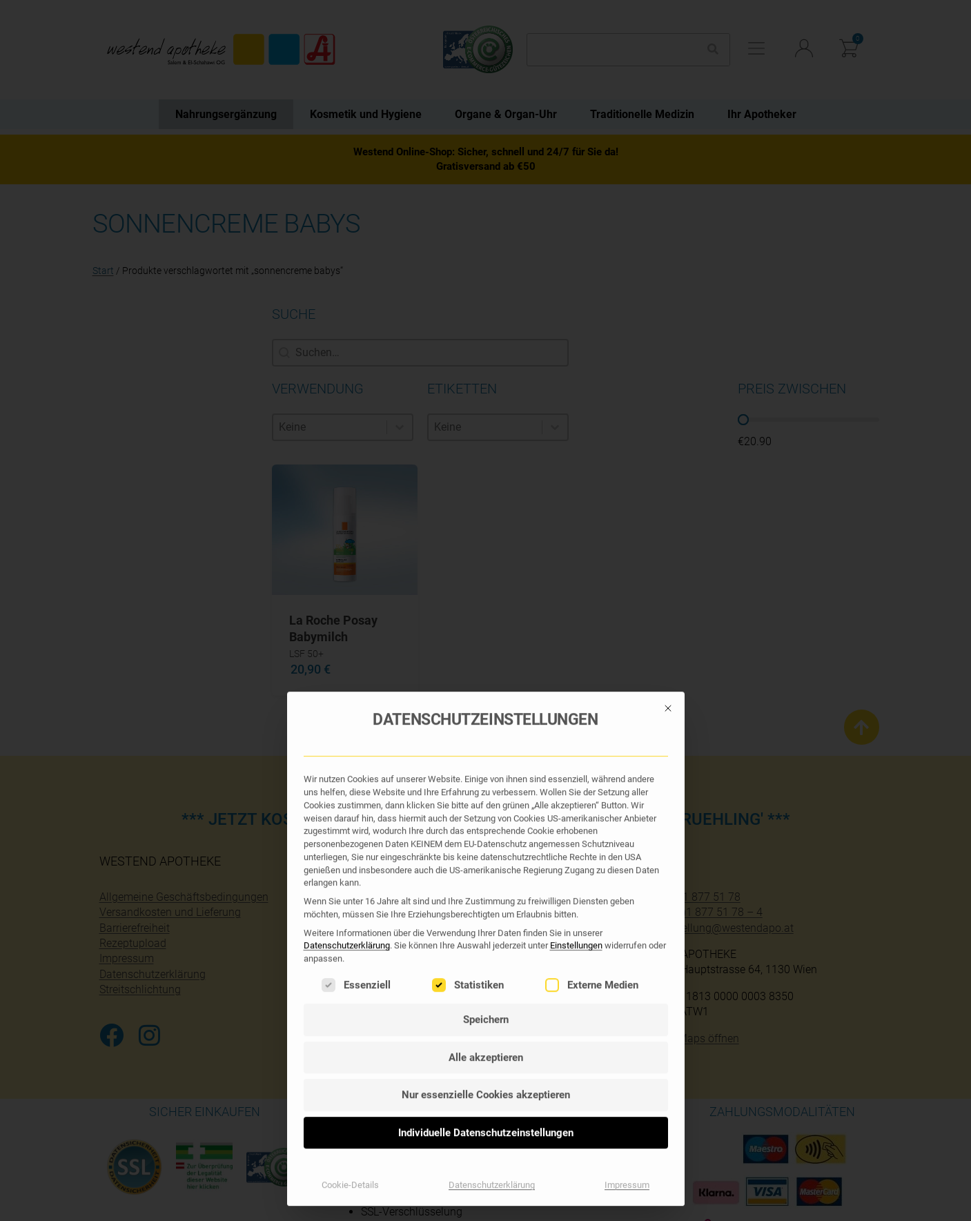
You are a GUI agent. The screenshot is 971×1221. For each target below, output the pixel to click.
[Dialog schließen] (668, 349)
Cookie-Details (350, 826)
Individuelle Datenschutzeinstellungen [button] (485, 774)
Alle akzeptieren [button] (486, 698)
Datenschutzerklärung (347, 587)
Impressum (627, 826)
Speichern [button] (486, 661)
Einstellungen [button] (576, 587)
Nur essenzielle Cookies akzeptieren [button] (486, 736)
